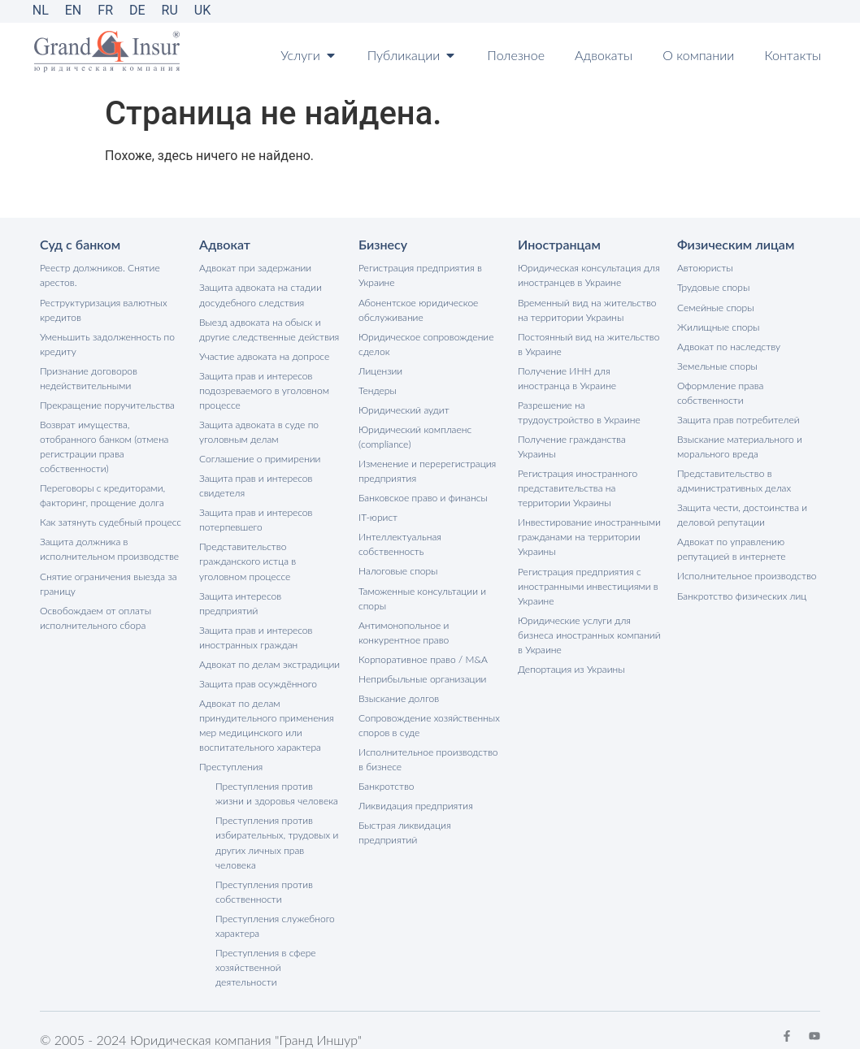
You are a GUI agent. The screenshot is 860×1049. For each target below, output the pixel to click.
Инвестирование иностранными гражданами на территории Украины (589, 536)
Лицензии (380, 370)
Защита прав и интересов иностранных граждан (255, 621)
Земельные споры (717, 365)
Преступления (231, 750)
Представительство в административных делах (734, 479)
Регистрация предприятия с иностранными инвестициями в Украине (588, 584)
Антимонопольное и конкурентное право (403, 631)
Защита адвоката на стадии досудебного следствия (260, 294)
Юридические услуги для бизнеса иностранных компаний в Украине (589, 633)
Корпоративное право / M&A (422, 658)
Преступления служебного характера (274, 908)
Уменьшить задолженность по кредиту (107, 343)
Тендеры (377, 390)
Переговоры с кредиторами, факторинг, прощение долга (102, 494)
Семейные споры (715, 307)
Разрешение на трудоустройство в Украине (579, 411)
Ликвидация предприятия (415, 804)
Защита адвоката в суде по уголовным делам (259, 431)
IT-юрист (377, 516)
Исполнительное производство (746, 575)
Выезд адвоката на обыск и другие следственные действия (269, 328)
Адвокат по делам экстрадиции (269, 648)
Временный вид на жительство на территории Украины (587, 309)
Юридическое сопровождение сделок (425, 343)
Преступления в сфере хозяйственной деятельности (265, 950)
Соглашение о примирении (259, 458)
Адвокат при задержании (255, 268)
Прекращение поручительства (107, 404)
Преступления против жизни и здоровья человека (276, 777)
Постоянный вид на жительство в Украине (588, 343)
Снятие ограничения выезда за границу (108, 582)
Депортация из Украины (571, 667)
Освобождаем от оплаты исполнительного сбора (95, 616)
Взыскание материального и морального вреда (739, 445)
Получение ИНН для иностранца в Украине (567, 377)
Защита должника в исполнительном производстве (109, 548)
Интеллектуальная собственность (399, 543)
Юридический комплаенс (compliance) (414, 436)
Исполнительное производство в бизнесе (427, 757)
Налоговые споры (397, 570)
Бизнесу (382, 244)
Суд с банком (80, 244)
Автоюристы (704, 268)
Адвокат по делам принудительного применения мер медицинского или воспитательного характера (266, 709)
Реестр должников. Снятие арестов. (99, 275)
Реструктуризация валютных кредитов (103, 309)
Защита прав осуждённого (258, 667)
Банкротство (386, 784)
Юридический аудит (403, 409)
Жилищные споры (718, 326)
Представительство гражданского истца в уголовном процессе (247, 560)
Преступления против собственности (264, 874)
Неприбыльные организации (422, 677)
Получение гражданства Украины (571, 445)
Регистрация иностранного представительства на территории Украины (577, 487)
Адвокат (224, 244)
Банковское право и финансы (422, 497)
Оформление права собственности (720, 392)
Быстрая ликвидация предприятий (404, 830)
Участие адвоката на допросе (264, 355)
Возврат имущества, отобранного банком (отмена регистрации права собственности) (104, 446)
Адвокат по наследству (728, 346)
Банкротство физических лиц (741, 594)
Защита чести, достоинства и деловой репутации (741, 514)
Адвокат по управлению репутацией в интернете (731, 548)
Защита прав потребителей (738, 419)
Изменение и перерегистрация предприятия (427, 470)
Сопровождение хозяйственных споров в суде (428, 723)
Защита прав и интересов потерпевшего (255, 518)
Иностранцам (559, 244)
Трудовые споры (713, 287)
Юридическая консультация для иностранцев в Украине (588, 275)
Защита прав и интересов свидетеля (255, 484)
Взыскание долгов (398, 697)
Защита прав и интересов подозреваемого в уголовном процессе (263, 389)
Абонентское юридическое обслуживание (418, 309)
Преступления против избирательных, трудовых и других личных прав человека (276, 826)
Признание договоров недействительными (88, 377)
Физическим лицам (735, 244)
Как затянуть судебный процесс (110, 521)
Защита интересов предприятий (270, 594)
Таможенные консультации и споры (421, 596)
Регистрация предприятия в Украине (419, 275)
